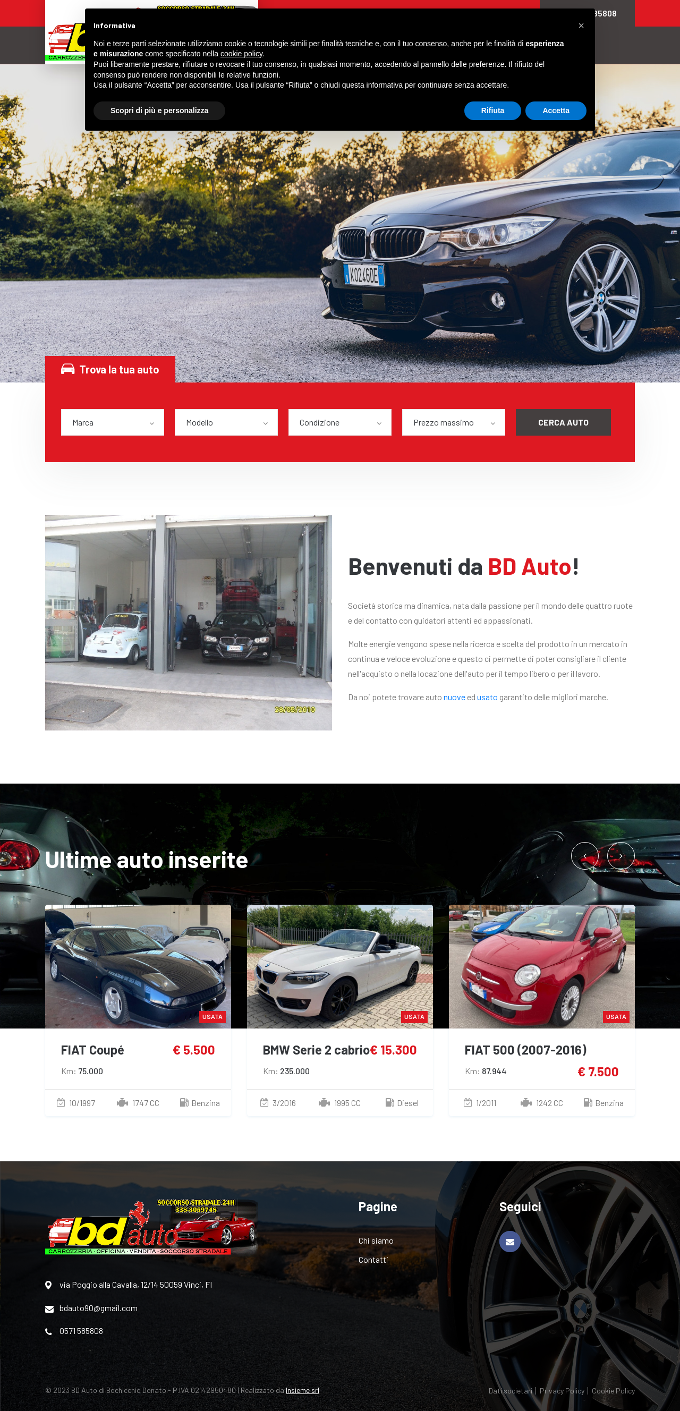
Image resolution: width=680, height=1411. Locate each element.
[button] (581, 25)
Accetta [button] (556, 110)
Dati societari (510, 1390)
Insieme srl (302, 1390)
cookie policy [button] (241, 53)
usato (487, 697)
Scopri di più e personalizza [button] (159, 110)
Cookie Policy (613, 1390)
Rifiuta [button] (493, 110)
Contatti (373, 1259)
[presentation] (585, 856)
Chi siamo (376, 1240)
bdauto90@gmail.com (91, 1308)
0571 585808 (74, 1330)
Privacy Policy (562, 1390)
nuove (454, 697)
